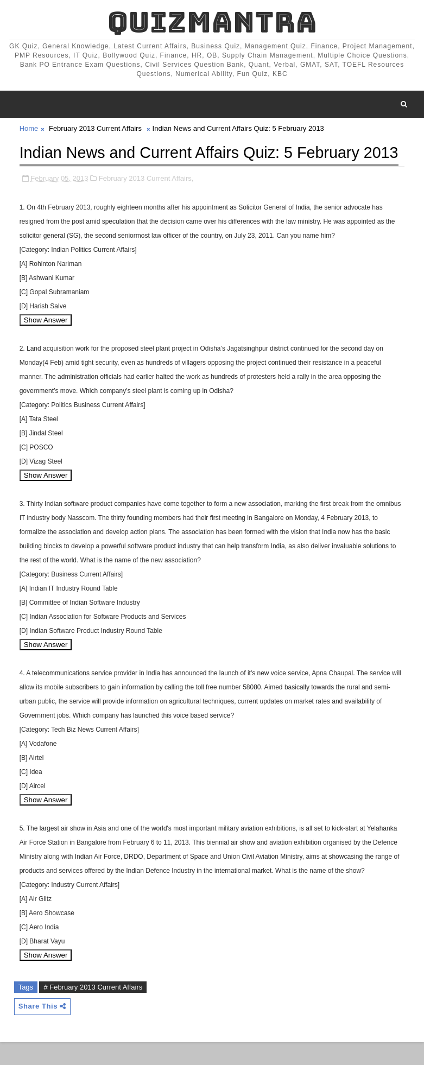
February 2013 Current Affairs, (146, 200)
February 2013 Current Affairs (95, 128)
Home (29, 128)
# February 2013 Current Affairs (92, 1009)
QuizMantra (212, 22)
